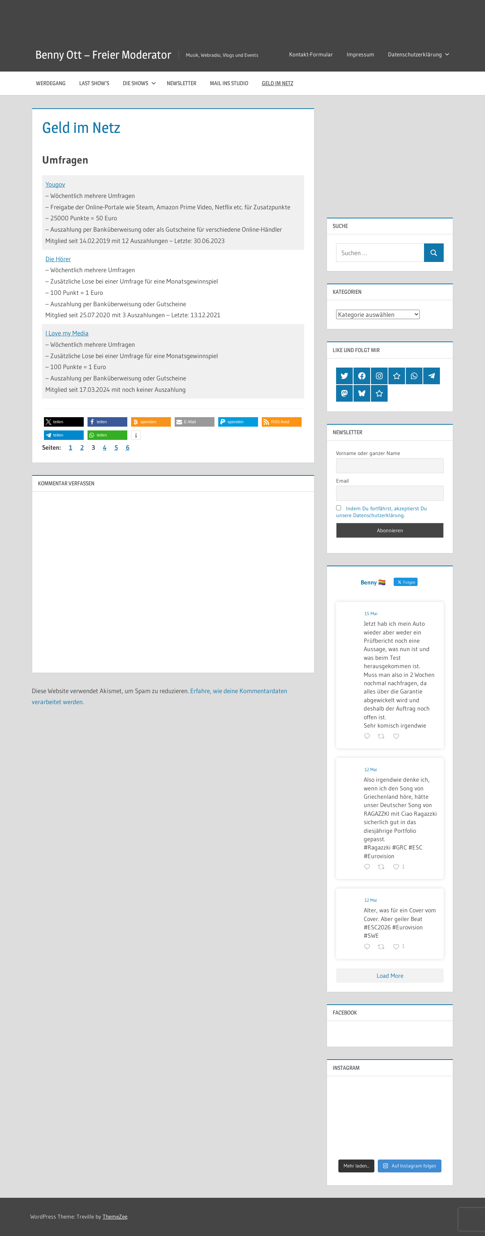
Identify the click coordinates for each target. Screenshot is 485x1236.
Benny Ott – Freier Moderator (107, 54)
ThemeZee (115, 1216)
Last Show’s (94, 83)
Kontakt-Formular (311, 54)
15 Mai (371, 613)
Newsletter (181, 83)
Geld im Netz (277, 83)
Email (342, 480)
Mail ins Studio (229, 83)
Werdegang (51, 83)
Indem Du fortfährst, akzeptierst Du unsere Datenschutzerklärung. (381, 512)
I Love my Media (67, 333)
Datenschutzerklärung (418, 54)
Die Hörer (58, 259)
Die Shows (139, 83)
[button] (64, 422)
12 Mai (371, 769)
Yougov (55, 184)
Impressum (360, 54)
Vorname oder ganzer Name (368, 453)
